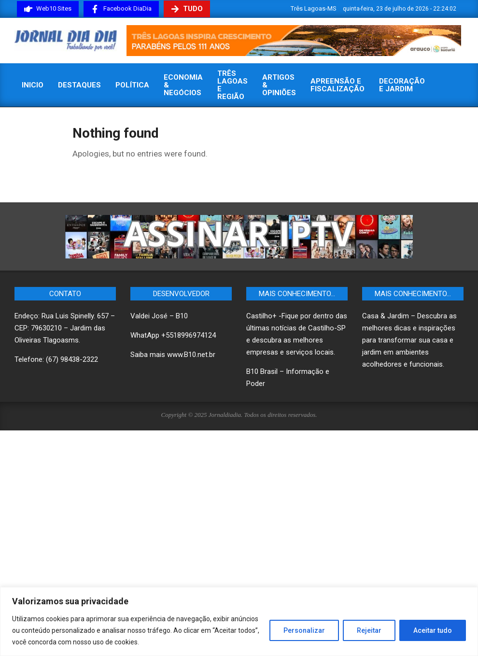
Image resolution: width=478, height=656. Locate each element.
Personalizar (304, 630)
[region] (239, 621)
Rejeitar (369, 630)
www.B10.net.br (191, 354)
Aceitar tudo (432, 630)
